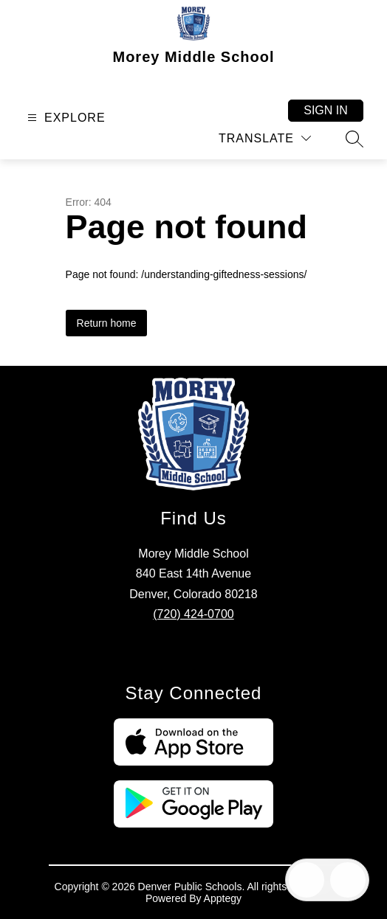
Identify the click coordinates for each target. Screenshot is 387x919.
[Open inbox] (306, 880)
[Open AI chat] (348, 880)
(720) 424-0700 (193, 614)
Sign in (326, 110)
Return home (107, 323)
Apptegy (223, 898)
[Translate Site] (265, 138)
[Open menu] (65, 117)
